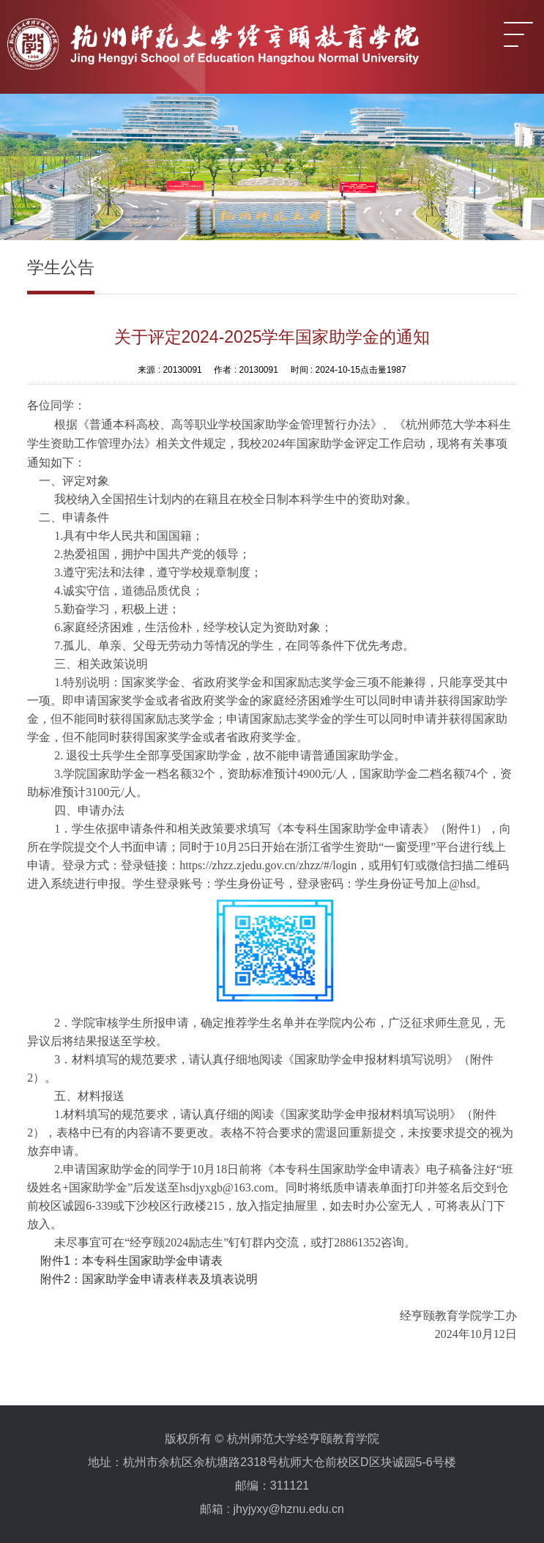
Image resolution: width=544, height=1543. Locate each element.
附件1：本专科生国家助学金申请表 (131, 1260)
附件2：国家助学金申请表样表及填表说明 (149, 1279)
